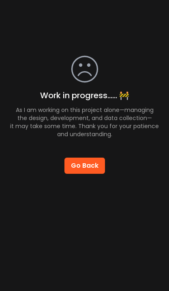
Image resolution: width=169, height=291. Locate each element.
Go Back (84, 165)
